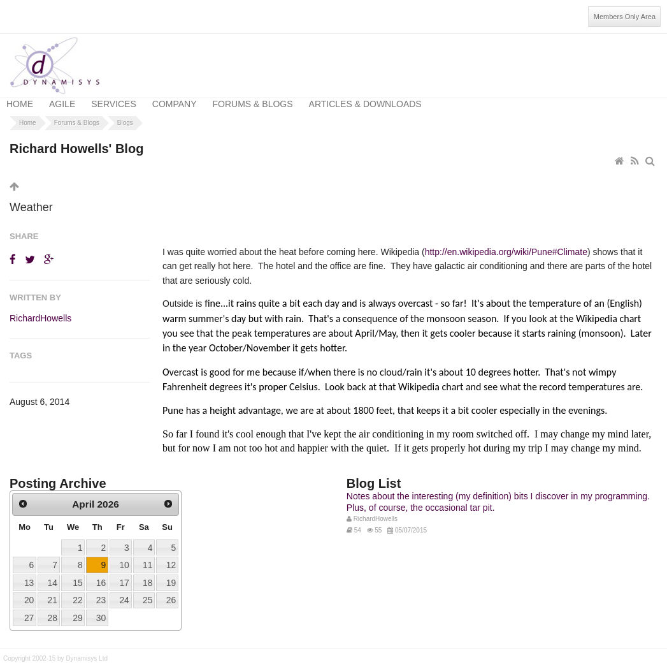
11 (147, 555)
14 (52, 573)
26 (171, 590)
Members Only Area (625, 16)
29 (77, 608)
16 (101, 573)
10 (124, 555)
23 (101, 590)
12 (171, 555)
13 (29, 573)
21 (52, 590)
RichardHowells (40, 308)
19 (171, 573)
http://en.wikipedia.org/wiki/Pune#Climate (506, 242)
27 (29, 608)
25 (147, 590)
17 (124, 573)
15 (77, 573)
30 (101, 608)
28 (52, 608)
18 (147, 573)
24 (124, 590)
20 (29, 590)
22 (77, 590)
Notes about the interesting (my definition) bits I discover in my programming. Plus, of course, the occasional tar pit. (498, 491)
